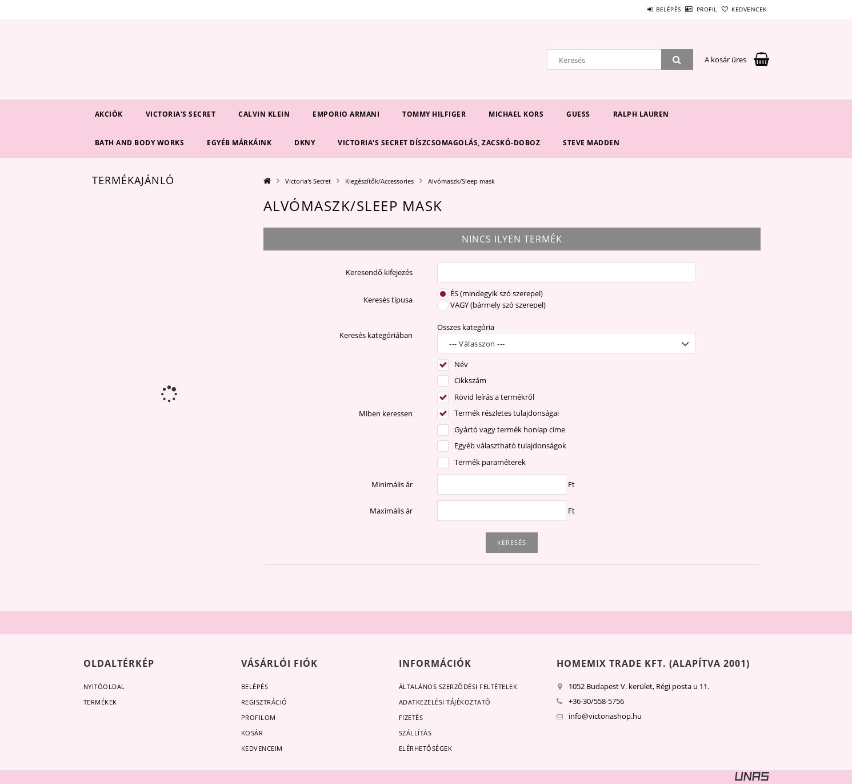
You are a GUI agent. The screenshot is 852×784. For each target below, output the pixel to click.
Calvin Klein (264, 114)
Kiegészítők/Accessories (379, 181)
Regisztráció (264, 702)
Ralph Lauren (641, 114)
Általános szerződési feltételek (458, 686)
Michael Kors (516, 114)
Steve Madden (591, 143)
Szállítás (415, 733)
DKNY (304, 143)
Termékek (100, 702)
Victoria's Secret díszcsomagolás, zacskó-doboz (439, 143)
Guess (578, 114)
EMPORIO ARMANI (346, 114)
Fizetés (411, 717)
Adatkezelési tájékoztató (445, 702)
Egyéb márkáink (239, 143)
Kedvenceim (262, 748)
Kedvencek (743, 9)
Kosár (252, 733)
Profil (688, 9)
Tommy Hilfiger (434, 114)
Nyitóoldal (104, 686)
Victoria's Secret (181, 114)
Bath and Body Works (140, 143)
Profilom (258, 717)
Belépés (637, 9)
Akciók (109, 114)
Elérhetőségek (426, 748)
